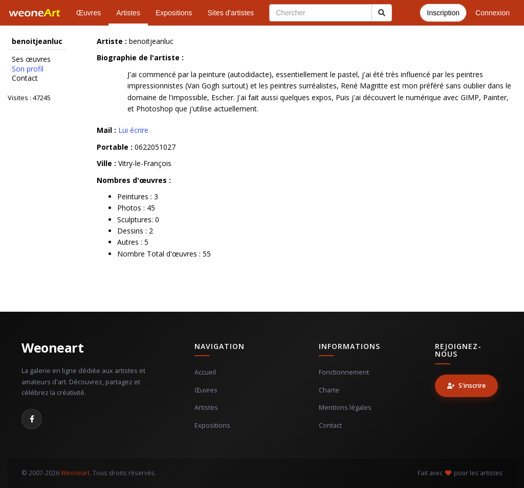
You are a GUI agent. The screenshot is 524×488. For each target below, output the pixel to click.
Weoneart (52, 347)
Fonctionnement (344, 372)
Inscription (443, 13)
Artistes (128, 13)
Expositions (174, 13)
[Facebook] (31, 419)
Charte (329, 390)
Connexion (492, 13)
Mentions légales (345, 407)
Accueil (205, 372)
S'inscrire (466, 385)
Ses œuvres (31, 59)
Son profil (27, 69)
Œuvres (88, 13)
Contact (25, 78)
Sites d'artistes (231, 13)
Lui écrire (133, 130)
